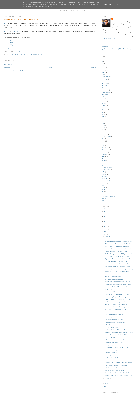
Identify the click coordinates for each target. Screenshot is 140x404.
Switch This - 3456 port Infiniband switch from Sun (118, 286)
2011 (105, 224)
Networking (105, 147)
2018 (105, 214)
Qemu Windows (25, 47)
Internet (104, 121)
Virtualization (38, 54)
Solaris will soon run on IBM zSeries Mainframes (117, 246)
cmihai (115, 19)
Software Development (107, 180)
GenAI (103, 103)
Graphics (104, 105)
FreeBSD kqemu (12, 40)
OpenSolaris (105, 152)
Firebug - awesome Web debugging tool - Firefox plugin (119, 299)
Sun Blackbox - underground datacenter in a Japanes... (118, 284)
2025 (105, 209)
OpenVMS (104, 154)
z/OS (103, 200)
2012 (105, 221)
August (107, 383)
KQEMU (16, 31)
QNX (103, 165)
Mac (103, 130)
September (108, 381)
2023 (105, 211)
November (108, 239)
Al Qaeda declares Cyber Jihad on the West (116, 334)
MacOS (104, 132)
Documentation (106, 94)
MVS (103, 145)
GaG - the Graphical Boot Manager (114, 279)
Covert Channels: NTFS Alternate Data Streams (117, 256)
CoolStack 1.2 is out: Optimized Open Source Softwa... (119, 362)
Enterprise (104, 101)
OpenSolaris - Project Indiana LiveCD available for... (118, 372)
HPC (103, 116)
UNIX (31, 54)
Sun (28, 54)
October (107, 378)
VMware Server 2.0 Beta (111, 291)
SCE (103, 172)
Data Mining (105, 83)
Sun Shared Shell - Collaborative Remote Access (117, 274)
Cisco (103, 74)
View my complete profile (110, 38)
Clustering (104, 79)
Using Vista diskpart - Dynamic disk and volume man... (119, 367)
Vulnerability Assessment (108, 196)
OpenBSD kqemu (12, 43)
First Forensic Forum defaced (112, 337)
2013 (105, 219)
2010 (105, 226)
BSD (10, 54)
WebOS (104, 198)
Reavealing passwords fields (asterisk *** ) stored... (118, 266)
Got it (116, 4)
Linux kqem (11, 49)
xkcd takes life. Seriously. (111, 327)
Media (103, 141)
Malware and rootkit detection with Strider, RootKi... (118, 248)
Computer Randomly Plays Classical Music (116, 251)
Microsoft (104, 143)
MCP (103, 138)
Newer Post (7, 67)
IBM (103, 118)
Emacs (103, 98)
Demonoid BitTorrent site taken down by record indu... (119, 332)
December (108, 236)
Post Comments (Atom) (17, 70)
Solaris (23, 54)
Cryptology (105, 81)
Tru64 (103, 187)
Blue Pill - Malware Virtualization (113, 276)
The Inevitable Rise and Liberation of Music (116, 329)
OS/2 (103, 158)
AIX (103, 63)
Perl (103, 163)
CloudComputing (106, 76)
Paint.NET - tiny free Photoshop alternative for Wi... (118, 264)
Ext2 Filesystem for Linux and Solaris (114, 370)
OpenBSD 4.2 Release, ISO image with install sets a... (118, 375)
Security (104, 176)
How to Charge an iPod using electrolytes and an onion (119, 317)
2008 (105, 231)
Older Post (93, 67)
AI (102, 61)
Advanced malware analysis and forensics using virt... (118, 241)
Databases (104, 85)
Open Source (16, 54)
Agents (103, 59)
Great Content (108, 289)
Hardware (104, 110)
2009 (105, 229)
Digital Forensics (106, 92)
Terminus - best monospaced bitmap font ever (116, 350)
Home (50, 67)
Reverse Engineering (107, 167)
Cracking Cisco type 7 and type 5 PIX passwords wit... (119, 254)
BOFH (103, 70)
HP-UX (104, 114)
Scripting (104, 174)
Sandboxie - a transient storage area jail (115, 302)
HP (102, 112)
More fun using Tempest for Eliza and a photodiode (118, 297)
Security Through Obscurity (112, 357)
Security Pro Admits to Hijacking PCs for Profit (117, 312)
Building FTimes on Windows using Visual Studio (117, 243)
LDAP (103, 125)
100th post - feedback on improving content (116, 261)
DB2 (103, 87)
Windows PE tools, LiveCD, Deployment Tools (117, 271)
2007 (105, 234)
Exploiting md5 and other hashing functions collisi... (118, 259)
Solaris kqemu (11, 45)
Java (103, 123)
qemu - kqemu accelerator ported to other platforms (22, 19)
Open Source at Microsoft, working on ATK (116, 342)
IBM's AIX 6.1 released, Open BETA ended (116, 304)
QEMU (5, 23)
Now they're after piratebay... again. (114, 319)
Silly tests (107, 324)
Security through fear (110, 345)
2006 (105, 386)
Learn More (108, 4)
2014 (105, 216)
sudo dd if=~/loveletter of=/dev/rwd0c (114, 340)
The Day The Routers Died (112, 360)
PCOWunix (105, 46)
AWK (103, 65)
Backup (104, 68)
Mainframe (104, 134)
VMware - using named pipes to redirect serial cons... (118, 281)
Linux (103, 127)
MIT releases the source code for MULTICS (116, 309)
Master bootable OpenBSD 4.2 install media (116, 365)
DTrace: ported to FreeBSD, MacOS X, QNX (116, 347)
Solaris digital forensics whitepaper (114, 314)
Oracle (103, 156)
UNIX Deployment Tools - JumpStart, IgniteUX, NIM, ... (119, 269)
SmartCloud (105, 178)
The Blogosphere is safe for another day (115, 322)
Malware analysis (106, 136)
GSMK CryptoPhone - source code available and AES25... (119, 355)
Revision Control (106, 169)
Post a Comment (8, 64)
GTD (103, 107)
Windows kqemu (12, 47)
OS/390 (104, 160)
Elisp (103, 96)
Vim (103, 192)
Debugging (104, 90)
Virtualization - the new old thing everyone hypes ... (118, 307)
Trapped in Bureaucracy (111, 352)
